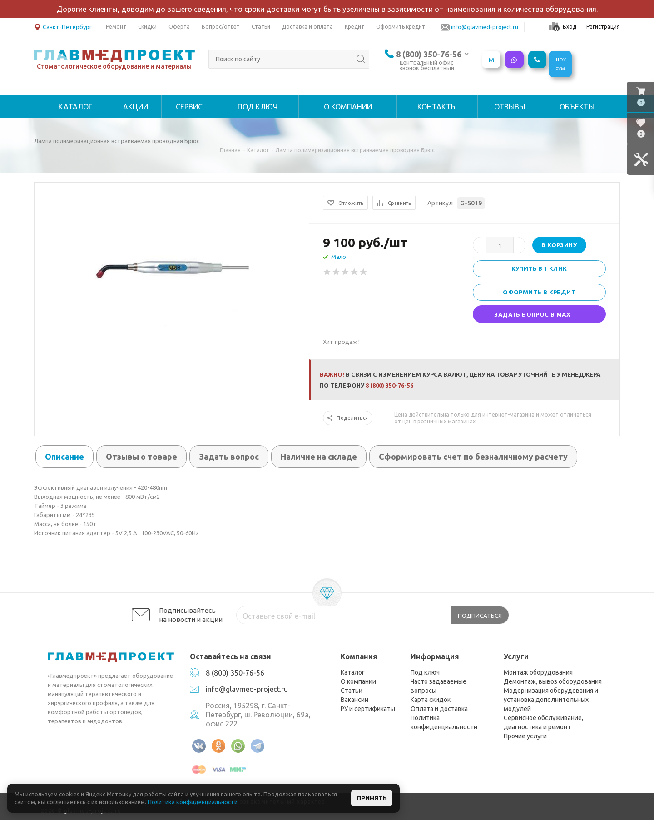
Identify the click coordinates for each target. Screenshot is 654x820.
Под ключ (425, 672)
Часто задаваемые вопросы (438, 686)
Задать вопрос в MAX (532, 314)
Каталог (353, 672)
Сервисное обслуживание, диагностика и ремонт (543, 722)
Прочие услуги (525, 736)
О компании (358, 681)
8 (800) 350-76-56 (428, 54)
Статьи (351, 690)
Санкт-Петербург (63, 26)
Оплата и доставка (439, 708)
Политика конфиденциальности (444, 722)
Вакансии (354, 699)
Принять (372, 798)
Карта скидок (431, 699)
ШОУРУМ (560, 64)
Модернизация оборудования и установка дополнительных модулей (551, 699)
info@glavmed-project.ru (247, 689)
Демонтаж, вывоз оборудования (553, 681)
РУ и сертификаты (368, 708)
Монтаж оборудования (538, 672)
